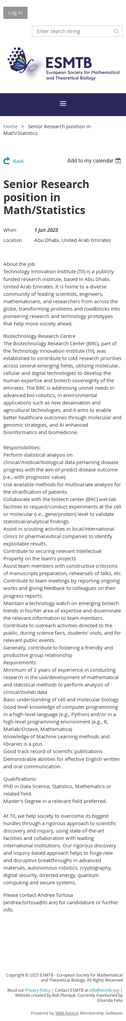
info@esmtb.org (104, 990)
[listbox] (95, 160)
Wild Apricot (67, 1013)
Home (10, 126)
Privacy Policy (37, 990)
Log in (15, 12)
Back (18, 160)
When (9, 230)
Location (12, 240)
